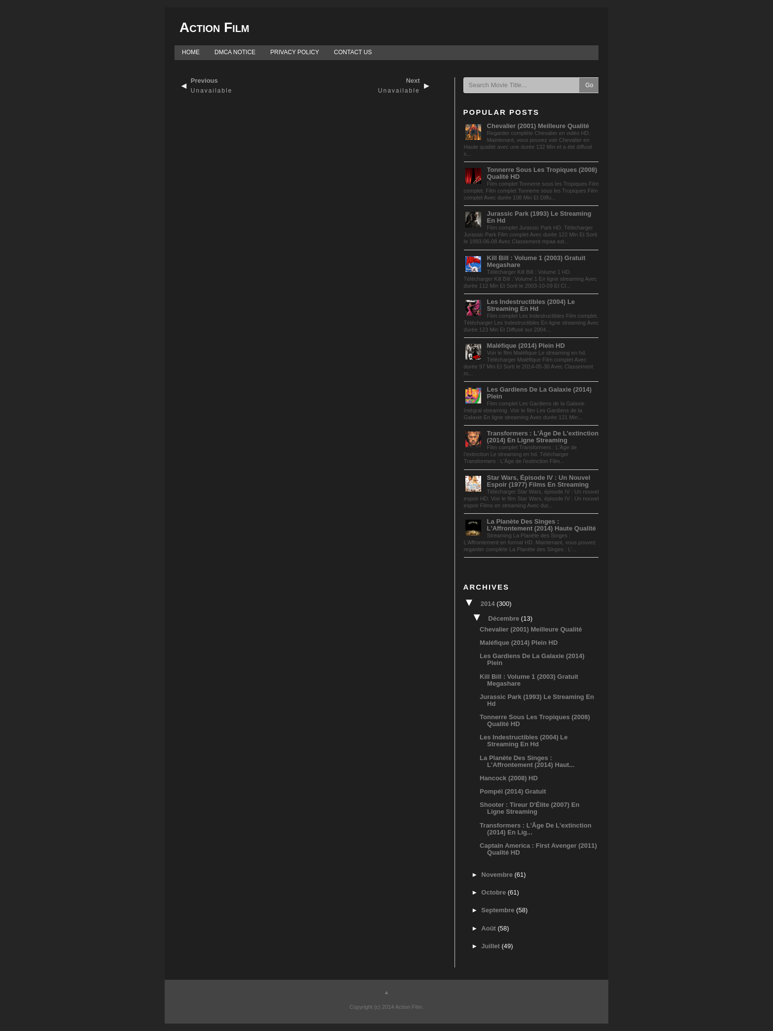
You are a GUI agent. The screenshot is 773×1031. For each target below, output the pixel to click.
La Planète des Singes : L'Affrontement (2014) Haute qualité (541, 525)
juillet (491, 946)
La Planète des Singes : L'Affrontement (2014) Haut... (527, 761)
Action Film (214, 27)
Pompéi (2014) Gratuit (513, 791)
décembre (504, 618)
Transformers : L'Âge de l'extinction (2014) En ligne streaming (543, 437)
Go (589, 85)
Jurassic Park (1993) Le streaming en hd (539, 217)
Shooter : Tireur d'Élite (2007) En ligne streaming (529, 808)
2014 (489, 603)
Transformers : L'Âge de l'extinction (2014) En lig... (536, 829)
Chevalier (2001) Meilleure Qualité (538, 126)
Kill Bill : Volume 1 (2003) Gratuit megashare (536, 261)
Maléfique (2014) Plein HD (526, 345)
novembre (497, 874)
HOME (191, 52)
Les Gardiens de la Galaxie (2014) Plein (539, 393)
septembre (498, 910)
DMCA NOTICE (234, 52)
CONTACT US (353, 52)
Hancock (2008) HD (509, 778)
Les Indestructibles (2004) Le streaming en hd (531, 305)
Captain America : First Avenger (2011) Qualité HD (538, 849)
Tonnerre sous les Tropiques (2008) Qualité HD (542, 173)
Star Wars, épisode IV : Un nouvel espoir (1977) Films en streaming (539, 481)
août (489, 928)
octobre (494, 892)
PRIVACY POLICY (294, 52)
